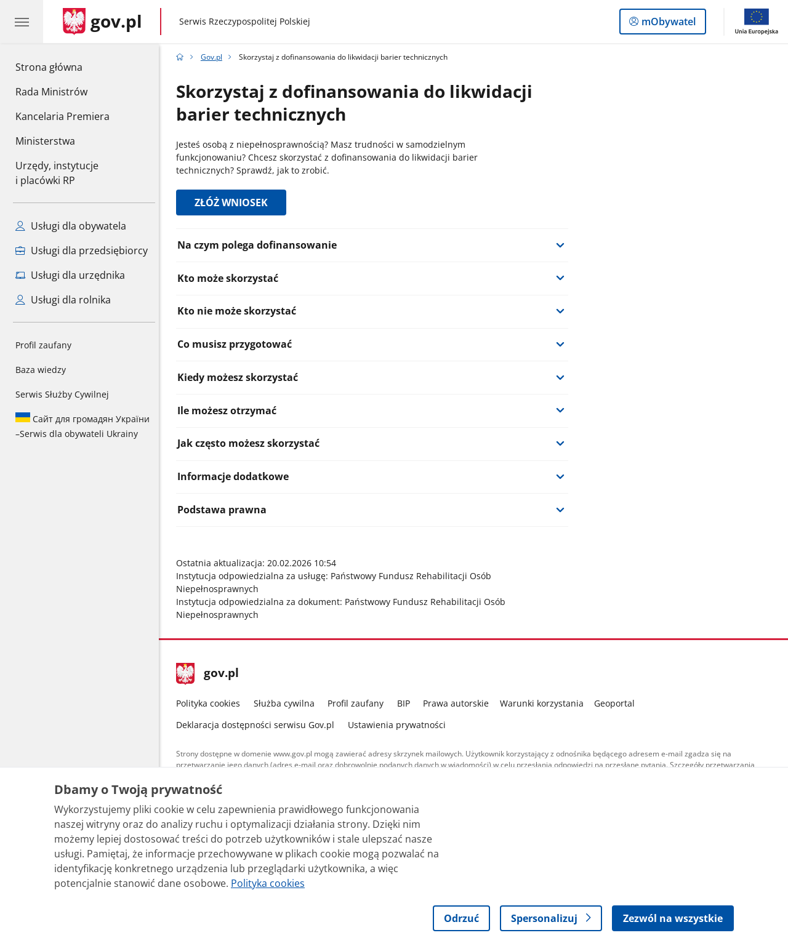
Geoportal (618, 703)
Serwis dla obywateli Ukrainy (82, 425)
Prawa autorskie (459, 703)
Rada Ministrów (51, 91)
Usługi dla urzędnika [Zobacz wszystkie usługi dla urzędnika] (70, 275)
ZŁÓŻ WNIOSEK (234, 202)
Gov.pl (214, 57)
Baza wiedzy (40, 369)
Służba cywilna (287, 703)
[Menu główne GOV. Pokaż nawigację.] (21, 21)
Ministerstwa (45, 141)
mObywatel (667, 24)
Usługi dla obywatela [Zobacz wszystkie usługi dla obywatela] (70, 226)
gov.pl (211, 674)
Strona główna (62, 66)
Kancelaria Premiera (62, 116)
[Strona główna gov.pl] (102, 21)
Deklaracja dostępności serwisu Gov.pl (259, 725)
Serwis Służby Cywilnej (62, 394)
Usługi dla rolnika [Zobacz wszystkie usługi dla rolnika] (63, 300)
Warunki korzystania (545, 703)
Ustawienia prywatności (400, 725)
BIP (406, 703)
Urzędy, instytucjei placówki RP (56, 173)
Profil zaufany (43, 345)
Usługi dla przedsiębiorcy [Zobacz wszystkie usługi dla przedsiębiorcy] (81, 250)
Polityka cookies (212, 703)
